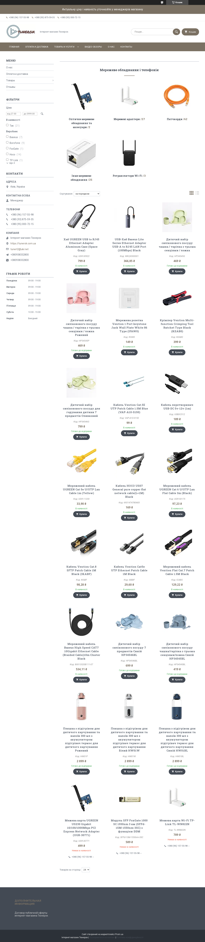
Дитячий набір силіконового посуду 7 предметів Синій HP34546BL (129, 649)
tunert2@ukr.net (20, 249)
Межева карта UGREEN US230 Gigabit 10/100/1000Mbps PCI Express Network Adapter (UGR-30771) (81, 828)
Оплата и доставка (36, 46)
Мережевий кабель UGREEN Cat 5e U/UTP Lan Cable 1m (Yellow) (81, 489)
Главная (14, 46)
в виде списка (197, 193)
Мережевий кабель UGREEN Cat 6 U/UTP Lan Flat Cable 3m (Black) (177, 489)
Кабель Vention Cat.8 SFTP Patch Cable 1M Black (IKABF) (81, 570)
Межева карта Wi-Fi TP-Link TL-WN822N (177, 822)
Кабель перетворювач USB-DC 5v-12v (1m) (177, 406)
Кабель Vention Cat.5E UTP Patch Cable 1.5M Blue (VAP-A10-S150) (129, 408)
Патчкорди (174, 119)
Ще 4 (12, 163)
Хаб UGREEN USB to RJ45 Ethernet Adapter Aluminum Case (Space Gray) (81, 245)
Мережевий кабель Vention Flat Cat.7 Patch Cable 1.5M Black (177, 570)
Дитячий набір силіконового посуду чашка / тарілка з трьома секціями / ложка (177, 245)
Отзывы (10, 86)
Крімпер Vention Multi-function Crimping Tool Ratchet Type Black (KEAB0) (177, 325)
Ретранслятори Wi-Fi (127, 175)
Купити (83, 271)
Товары (10, 80)
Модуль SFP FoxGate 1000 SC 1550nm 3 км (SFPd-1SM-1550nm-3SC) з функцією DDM (129, 826)
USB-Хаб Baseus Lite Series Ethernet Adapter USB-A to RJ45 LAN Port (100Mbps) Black (129, 245)
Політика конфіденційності (130, 937)
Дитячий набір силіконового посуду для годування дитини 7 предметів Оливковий (81, 410)
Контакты (126, 46)
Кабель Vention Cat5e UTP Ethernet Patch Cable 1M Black (129, 570)
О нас (111, 46)
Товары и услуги (64, 46)
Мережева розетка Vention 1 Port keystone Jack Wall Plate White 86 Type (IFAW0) (129, 325)
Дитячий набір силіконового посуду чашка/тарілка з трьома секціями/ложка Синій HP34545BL (177, 651)
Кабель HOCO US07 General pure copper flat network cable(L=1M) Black (129, 491)
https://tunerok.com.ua (23, 243)
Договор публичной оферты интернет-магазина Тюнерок (31, 914)
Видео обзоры (93, 46)
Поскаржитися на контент (102, 937)
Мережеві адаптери (127, 119)
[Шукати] (176, 31)
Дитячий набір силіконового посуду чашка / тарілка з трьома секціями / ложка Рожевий (81, 327)
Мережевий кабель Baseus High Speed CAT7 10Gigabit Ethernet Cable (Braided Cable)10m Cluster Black (81, 651)
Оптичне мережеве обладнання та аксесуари (81, 123)
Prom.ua (119, 934)
